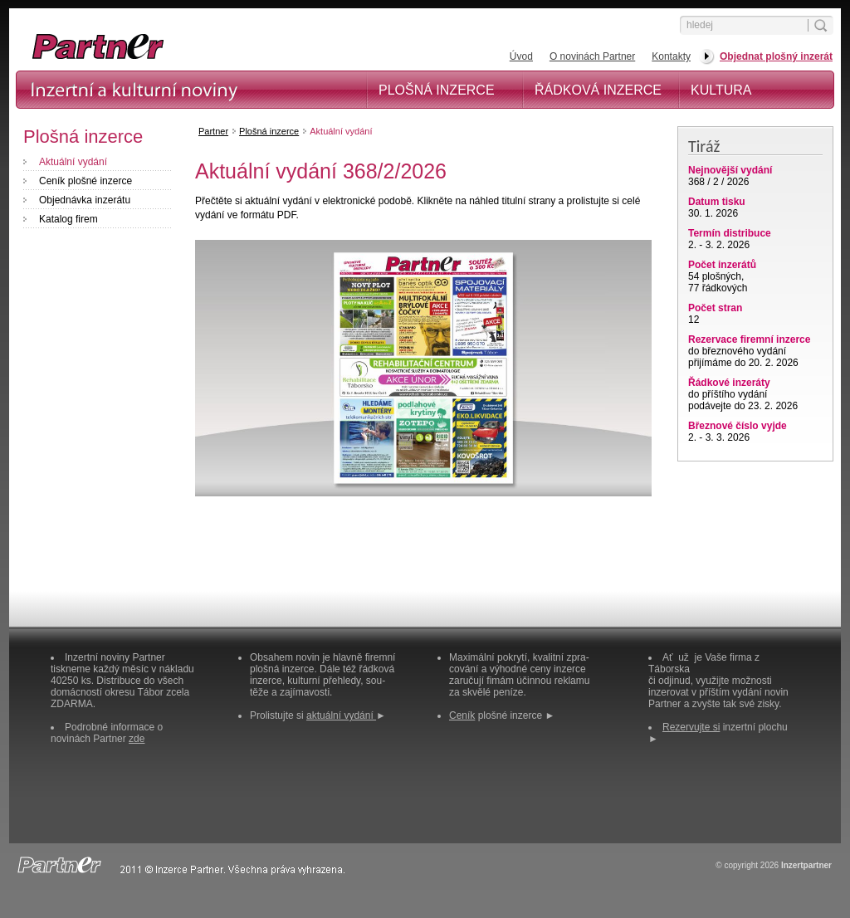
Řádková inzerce (598, 90)
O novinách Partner (592, 56)
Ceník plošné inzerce (85, 181)
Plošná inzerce (437, 90)
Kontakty (671, 56)
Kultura (721, 90)
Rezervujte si (691, 727)
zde (136, 739)
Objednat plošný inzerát (776, 56)
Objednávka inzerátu (84, 200)
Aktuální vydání (73, 162)
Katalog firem (68, 219)
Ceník (462, 715)
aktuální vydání (341, 715)
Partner (213, 131)
